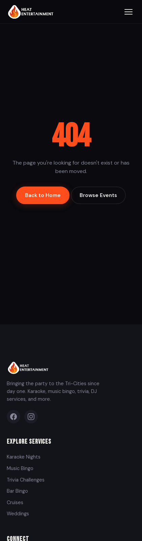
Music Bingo (20, 468)
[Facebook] (13, 416)
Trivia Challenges (26, 480)
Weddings (18, 514)
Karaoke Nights (23, 457)
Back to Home (43, 195)
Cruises (15, 502)
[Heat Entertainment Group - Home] (31, 11)
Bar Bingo (17, 491)
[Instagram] (31, 416)
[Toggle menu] (128, 11)
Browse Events (98, 195)
